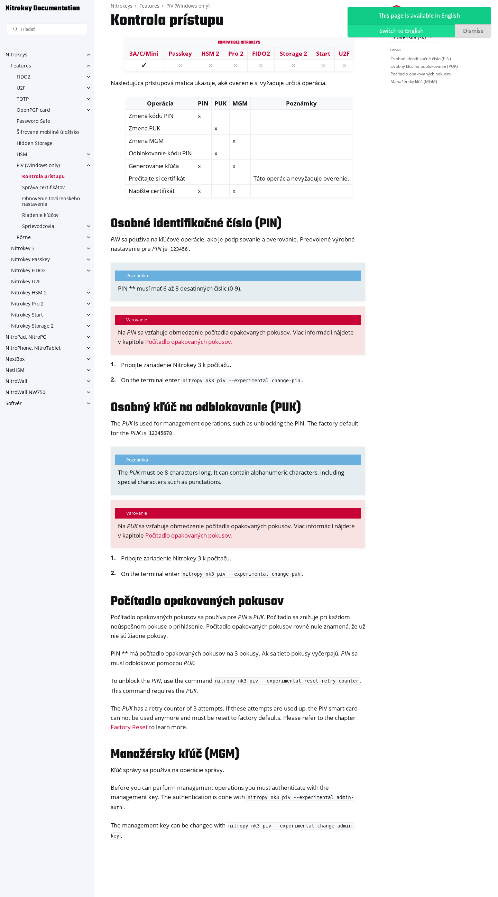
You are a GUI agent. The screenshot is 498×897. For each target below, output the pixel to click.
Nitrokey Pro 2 (27, 303)
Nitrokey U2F (25, 281)
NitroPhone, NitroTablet (33, 348)
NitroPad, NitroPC (26, 336)
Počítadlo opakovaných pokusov (188, 342)
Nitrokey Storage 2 (32, 325)
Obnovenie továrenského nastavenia (51, 201)
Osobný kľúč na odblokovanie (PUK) (424, 66)
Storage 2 (293, 53)
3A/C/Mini (143, 53)
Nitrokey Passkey (30, 259)
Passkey (180, 53)
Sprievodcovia (38, 226)
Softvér (14, 403)
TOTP (23, 98)
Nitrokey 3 (23, 248)
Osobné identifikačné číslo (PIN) (420, 59)
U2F (21, 87)
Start (323, 53)
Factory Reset (129, 727)
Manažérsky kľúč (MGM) (413, 81)
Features (21, 65)
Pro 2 (235, 53)
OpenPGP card (33, 110)
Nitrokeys (16, 54)
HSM (22, 154)
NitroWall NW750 (25, 392)
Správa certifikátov (43, 187)
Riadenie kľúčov (40, 215)
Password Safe (33, 121)
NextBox (15, 359)
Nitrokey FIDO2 (28, 270)
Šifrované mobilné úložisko (48, 132)
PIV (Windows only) (38, 165)
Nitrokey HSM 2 (29, 292)
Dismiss (473, 31)
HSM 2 (210, 53)
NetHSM (15, 370)
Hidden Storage (35, 143)
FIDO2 (23, 76)
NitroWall (16, 381)
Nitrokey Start (27, 314)
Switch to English (401, 31)
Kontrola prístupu (43, 176)
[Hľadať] (47, 29)
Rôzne (24, 237)
